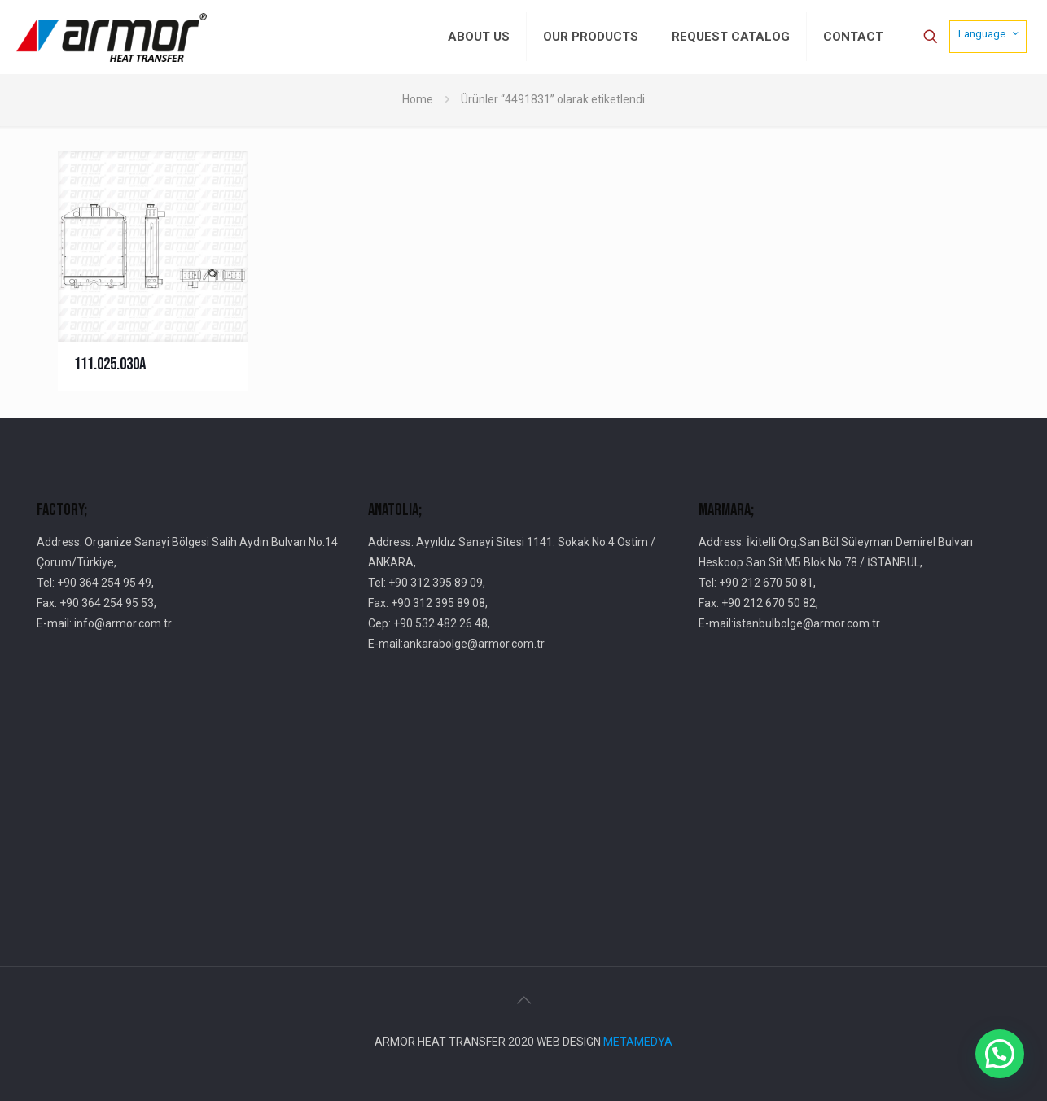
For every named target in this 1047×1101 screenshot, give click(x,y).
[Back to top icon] (523, 1000)
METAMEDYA (637, 1041)
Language (989, 33)
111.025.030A (110, 364)
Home (417, 99)
